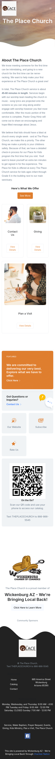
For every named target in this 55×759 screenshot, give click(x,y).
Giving (38, 231)
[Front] (10, 8)
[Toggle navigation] (50, 8)
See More (25, 195)
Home (14, 679)
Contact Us (12, 233)
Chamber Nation (42, 754)
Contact (14, 689)
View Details (12, 248)
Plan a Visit (25, 313)
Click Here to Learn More (27, 607)
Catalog (13, 684)
